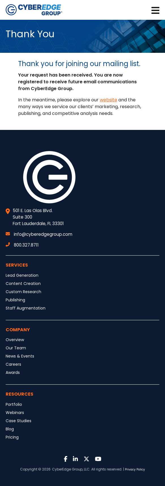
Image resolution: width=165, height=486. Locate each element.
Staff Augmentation (25, 308)
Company (18, 329)
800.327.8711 (22, 245)
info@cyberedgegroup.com (39, 234)
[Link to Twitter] (86, 459)
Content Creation (23, 283)
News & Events (20, 356)
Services (17, 265)
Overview (15, 340)
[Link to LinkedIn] (75, 459)
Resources (19, 394)
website (108, 100)
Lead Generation (22, 275)
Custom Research (23, 292)
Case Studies (18, 421)
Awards (13, 372)
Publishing (15, 300)
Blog (10, 429)
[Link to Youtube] (98, 459)
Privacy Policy (135, 469)
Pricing (12, 437)
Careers (13, 364)
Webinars (15, 412)
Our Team (16, 348)
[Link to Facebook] (66, 459)
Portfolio (14, 404)
